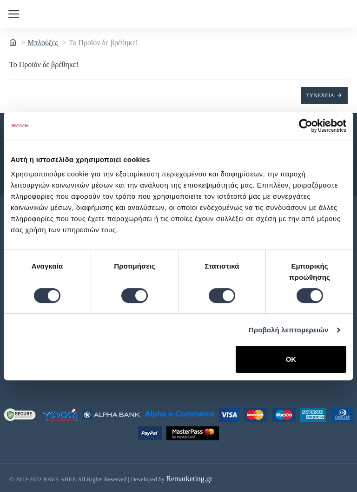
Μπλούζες (42, 43)
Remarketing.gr (189, 477)
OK (291, 359)
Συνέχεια (320, 95)
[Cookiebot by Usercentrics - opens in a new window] (305, 126)
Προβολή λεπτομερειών (289, 330)
